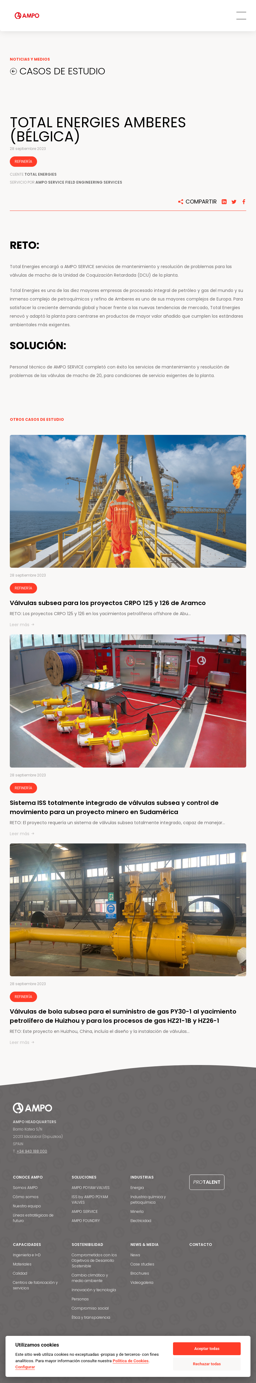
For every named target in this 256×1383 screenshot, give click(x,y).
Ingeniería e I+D (27, 1255)
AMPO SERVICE (85, 1211)
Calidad (20, 1273)
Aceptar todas (206, 1348)
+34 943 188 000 (32, 1151)
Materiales (22, 1264)
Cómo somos (26, 1196)
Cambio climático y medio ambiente (90, 1278)
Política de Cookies (131, 1360)
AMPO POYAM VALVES (91, 1187)
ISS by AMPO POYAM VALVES (90, 1199)
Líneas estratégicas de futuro (33, 1218)
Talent (206, 1182)
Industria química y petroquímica (148, 1199)
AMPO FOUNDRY (86, 1220)
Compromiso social (90, 1308)
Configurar (25, 1366)
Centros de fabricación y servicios (35, 1285)
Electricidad (140, 1220)
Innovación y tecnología (94, 1289)
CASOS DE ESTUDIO (64, 71)
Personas (80, 1299)
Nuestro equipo (27, 1206)
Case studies (142, 1264)
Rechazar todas (207, 1364)
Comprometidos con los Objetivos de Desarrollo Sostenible (94, 1260)
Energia (137, 1187)
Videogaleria (141, 1282)
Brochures (139, 1273)
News (135, 1255)
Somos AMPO (25, 1187)
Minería (137, 1211)
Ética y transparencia (91, 1317)
